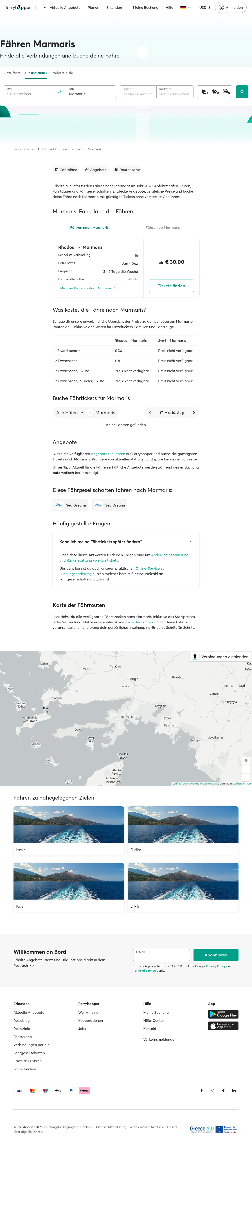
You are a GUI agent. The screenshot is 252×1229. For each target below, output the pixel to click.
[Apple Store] (223, 1025)
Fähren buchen (24, 149)
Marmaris (94, 149)
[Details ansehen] (32, 965)
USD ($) (205, 7)
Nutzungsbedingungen (60, 1127)
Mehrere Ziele (62, 73)
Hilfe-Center (153, 1020)
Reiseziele (22, 1028)
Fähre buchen (25, 1069)
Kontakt (149, 1028)
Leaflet (177, 783)
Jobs (82, 1028)
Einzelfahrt (12, 73)
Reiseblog (22, 1020)
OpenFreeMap (191, 783)
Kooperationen (90, 1020)
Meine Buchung (145, 7)
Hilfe (169, 7)
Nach (72, 88)
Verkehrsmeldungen (159, 1039)
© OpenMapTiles (209, 783)
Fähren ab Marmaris (163, 227)
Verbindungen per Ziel (32, 1044)
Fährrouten (23, 1036)
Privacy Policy (215, 966)
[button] (90, 413)
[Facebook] (201, 1090)
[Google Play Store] (223, 1014)
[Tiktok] (223, 1090)
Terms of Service (144, 970)
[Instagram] (212, 1090)
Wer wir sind (88, 1012)
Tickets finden (171, 285)
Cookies (86, 1127)
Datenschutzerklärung (110, 1127)
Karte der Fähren (139, 622)
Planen (93, 7)
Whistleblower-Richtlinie (146, 1127)
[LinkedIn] (234, 1090)
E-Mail (140, 952)
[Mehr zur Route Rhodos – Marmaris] (88, 288)
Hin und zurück (36, 73)
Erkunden (114, 7)
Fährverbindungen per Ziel (61, 149)
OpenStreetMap (241, 783)
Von (8, 88)
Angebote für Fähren (108, 453)
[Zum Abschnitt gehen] (66, 169)
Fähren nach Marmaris (89, 227)
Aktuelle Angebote (62, 7)
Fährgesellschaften (29, 1053)
